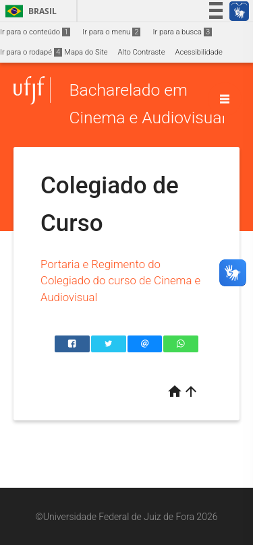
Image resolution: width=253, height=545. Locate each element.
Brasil (28, 11)
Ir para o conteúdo (35, 32)
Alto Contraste (141, 52)
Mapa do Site (85, 52)
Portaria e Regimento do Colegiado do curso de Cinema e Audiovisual (120, 280)
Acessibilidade (198, 52)
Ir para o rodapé (31, 52)
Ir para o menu (111, 32)
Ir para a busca (182, 32)
